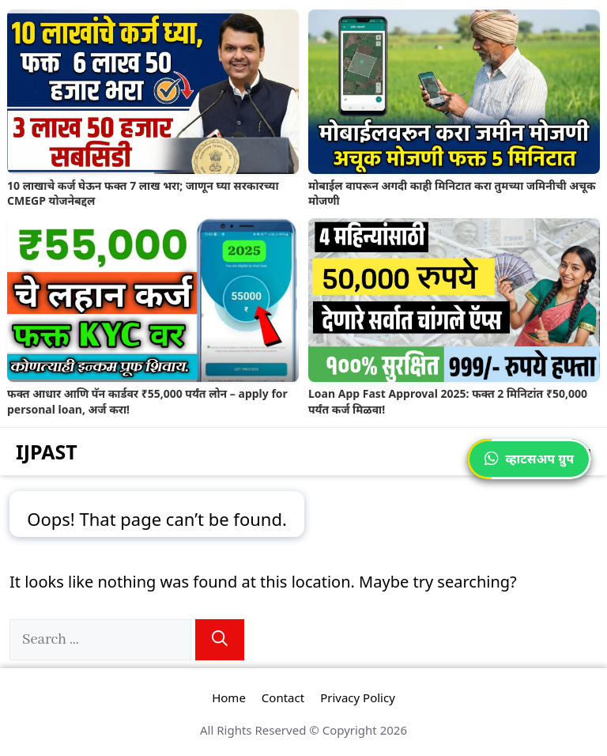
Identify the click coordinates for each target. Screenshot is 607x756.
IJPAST (46, 451)
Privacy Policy (357, 697)
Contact (283, 697)
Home (229, 697)
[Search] (219, 639)
